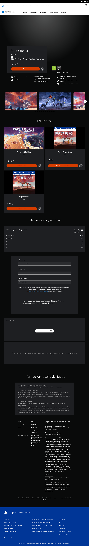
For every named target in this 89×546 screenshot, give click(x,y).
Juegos (7, 5)
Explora (63, 10)
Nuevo (25, 10)
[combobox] (44, 262)
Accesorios (28, 5)
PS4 (17, 5)
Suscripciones (54, 10)
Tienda (42, 5)
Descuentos (43, 10)
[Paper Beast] (21, 100)
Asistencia (48, 5)
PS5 (13, 5)
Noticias (36, 5)
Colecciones (33, 10)
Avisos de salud (49, 474)
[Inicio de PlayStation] (3, 5)
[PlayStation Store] (9, 10)
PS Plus (22, 5)
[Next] (85, 99)
